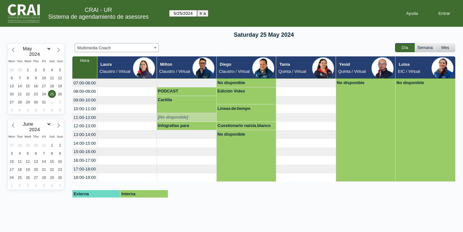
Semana (425, 47)
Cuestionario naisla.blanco (243, 125)
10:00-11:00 (85, 108)
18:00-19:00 (85, 177)
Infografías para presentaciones (173, 126)
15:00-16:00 (85, 151)
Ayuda (412, 13)
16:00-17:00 (85, 160)
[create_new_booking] (127, 83)
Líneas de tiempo (233, 108)
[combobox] (117, 47)
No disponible (231, 82)
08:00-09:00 (85, 91)
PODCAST (168, 91)
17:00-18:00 (85, 169)
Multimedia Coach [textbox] (94, 47)
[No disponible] (173, 117)
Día (405, 47)
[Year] (36, 54)
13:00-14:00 (85, 134)
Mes (445, 47)
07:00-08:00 (85, 83)
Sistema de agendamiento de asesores (98, 17)
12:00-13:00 (85, 125)
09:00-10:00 (85, 100)
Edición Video (231, 91)
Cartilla (165, 99)
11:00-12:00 (85, 117)
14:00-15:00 (85, 143)
